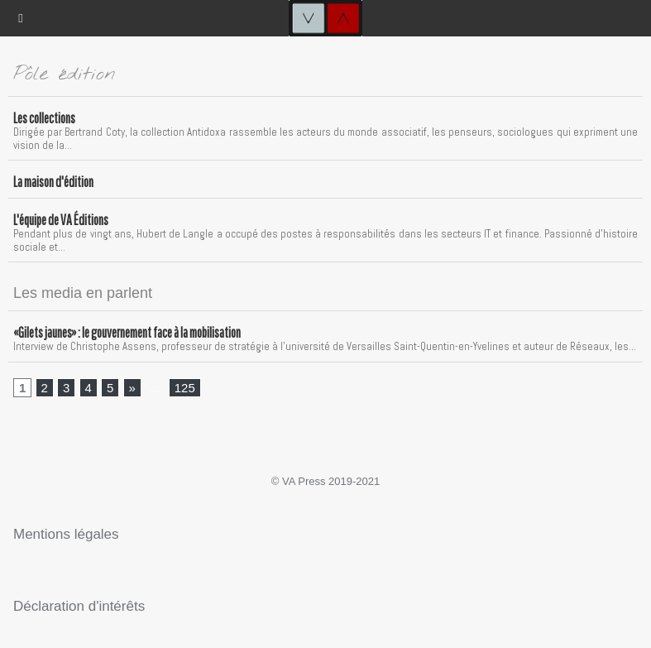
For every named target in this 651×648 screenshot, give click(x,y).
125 (185, 388)
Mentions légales (66, 534)
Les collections (44, 118)
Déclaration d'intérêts (79, 606)
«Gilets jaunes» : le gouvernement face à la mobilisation (127, 332)
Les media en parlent (82, 293)
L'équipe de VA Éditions (60, 220)
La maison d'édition (53, 182)
